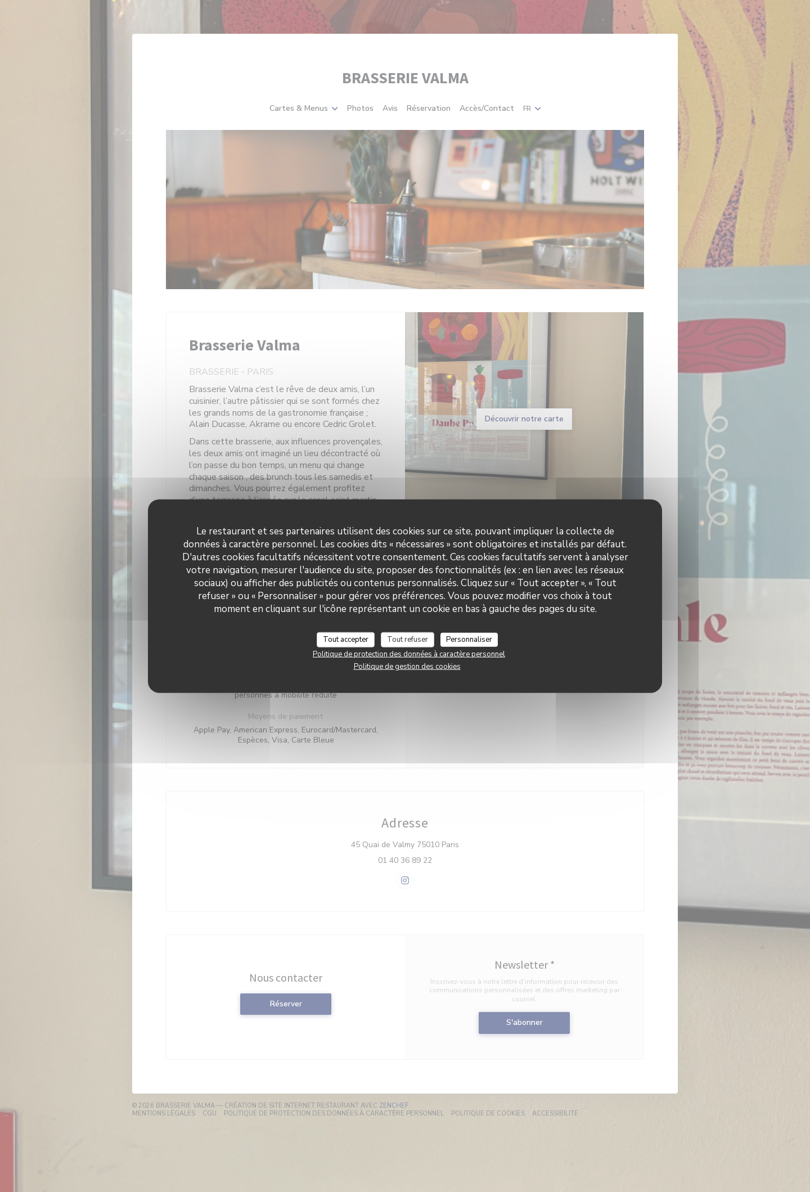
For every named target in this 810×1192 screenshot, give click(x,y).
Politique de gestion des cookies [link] (407, 667)
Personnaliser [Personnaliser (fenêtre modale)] (469, 639)
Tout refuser (407, 639)
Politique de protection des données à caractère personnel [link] (409, 654)
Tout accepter (345, 639)
